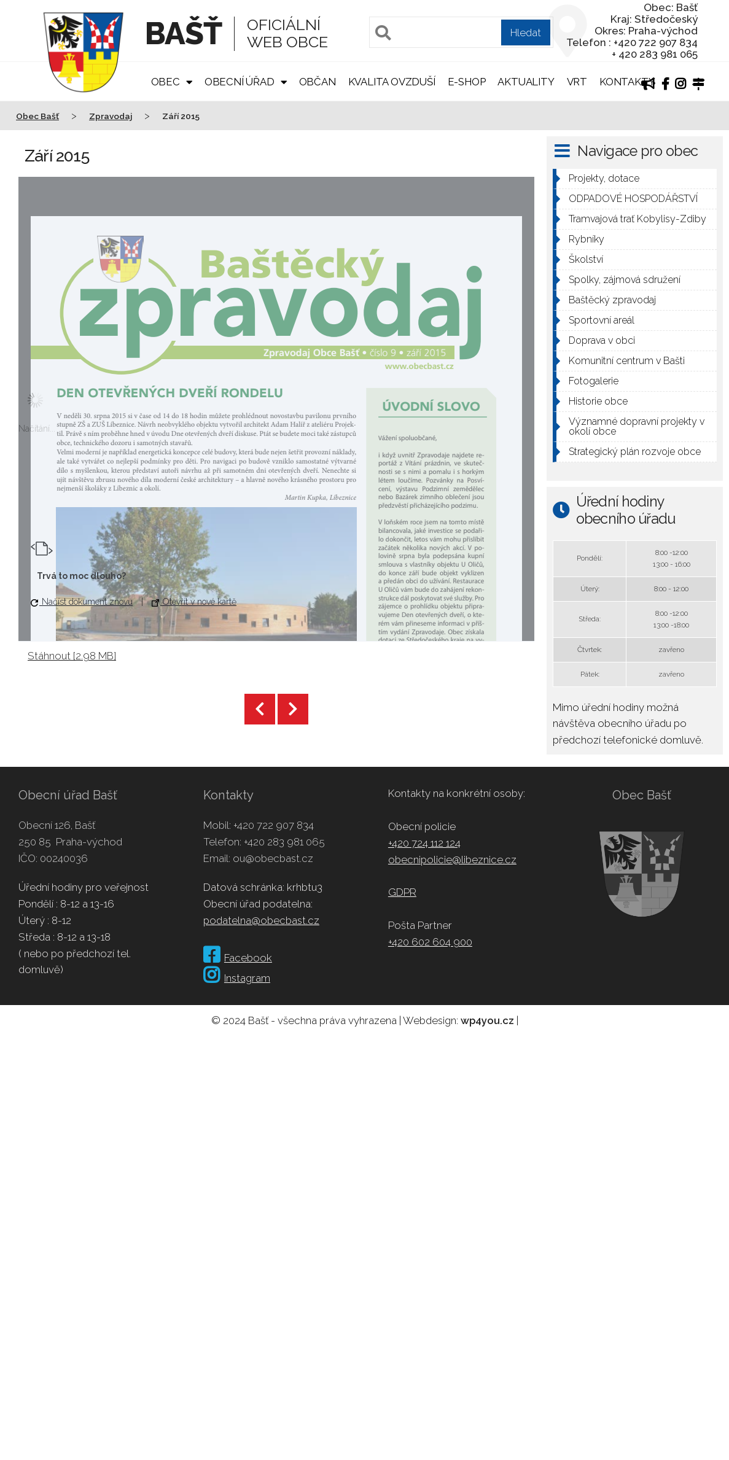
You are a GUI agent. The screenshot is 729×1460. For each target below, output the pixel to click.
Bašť (183, 33)
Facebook (237, 958)
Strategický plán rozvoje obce (635, 451)
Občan (317, 82)
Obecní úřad (240, 82)
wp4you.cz (487, 1020)
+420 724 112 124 (424, 843)
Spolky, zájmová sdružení (624, 279)
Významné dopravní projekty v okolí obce (636, 426)
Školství (586, 259)
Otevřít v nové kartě (194, 602)
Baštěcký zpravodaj (612, 300)
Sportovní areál (601, 320)
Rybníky (586, 239)
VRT (577, 82)
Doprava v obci (602, 340)
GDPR (402, 892)
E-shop (467, 82)
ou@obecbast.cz (273, 858)
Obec (165, 82)
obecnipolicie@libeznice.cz (452, 859)
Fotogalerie (593, 381)
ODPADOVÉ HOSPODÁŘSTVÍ (633, 198)
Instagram (236, 978)
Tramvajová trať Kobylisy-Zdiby (637, 219)
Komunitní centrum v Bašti (627, 361)
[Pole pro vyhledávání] (461, 32)
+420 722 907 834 (273, 825)
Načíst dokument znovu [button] (82, 602)
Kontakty (627, 82)
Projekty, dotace (604, 178)
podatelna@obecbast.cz (261, 920)
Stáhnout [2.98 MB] (72, 656)
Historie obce (598, 401)
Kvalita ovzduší (391, 82)
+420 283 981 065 (284, 842)
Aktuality (525, 82)
